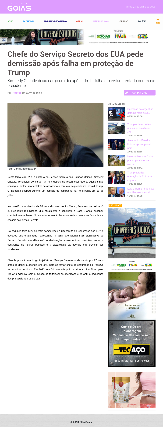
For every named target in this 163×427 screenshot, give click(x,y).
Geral (79, 21)
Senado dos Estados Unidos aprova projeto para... (139, 144)
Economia (28, 21)
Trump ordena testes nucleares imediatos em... (139, 128)
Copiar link (136, 92)
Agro (10, 21)
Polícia (142, 21)
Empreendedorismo (55, 21)
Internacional (101, 21)
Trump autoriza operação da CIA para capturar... (139, 176)
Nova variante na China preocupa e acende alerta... (140, 160)
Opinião (124, 21)
